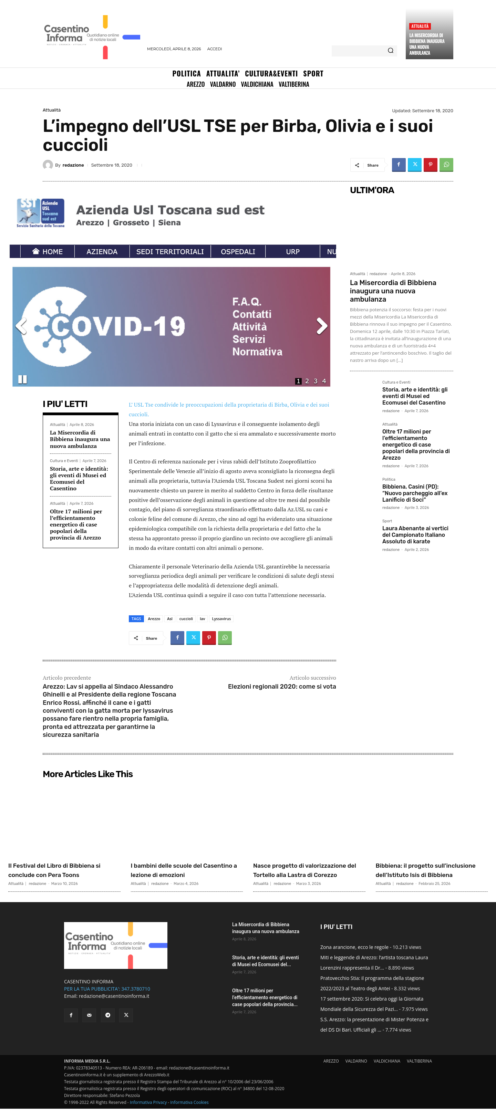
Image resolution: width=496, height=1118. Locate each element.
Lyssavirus (221, 618)
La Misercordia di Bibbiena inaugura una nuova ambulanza (426, 44)
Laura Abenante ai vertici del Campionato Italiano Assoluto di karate (415, 535)
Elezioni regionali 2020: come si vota (282, 686)
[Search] (390, 50)
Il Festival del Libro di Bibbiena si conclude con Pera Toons (63, 869)
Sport (387, 521)
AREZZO (331, 1070)
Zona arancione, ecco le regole (354, 956)
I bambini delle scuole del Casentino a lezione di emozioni (176, 874)
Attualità (419, 26)
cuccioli (186, 618)
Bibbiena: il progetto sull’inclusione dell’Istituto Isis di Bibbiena (431, 874)
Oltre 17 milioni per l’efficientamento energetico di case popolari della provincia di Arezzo (76, 525)
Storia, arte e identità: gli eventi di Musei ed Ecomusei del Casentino (79, 478)
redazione (73, 165)
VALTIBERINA (419, 1070)
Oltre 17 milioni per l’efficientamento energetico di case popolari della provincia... (265, 1006)
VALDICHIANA (387, 1070)
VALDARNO (356, 1070)
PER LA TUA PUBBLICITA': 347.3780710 (107, 998)
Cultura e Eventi (64, 461)
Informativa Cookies (189, 1112)
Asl (170, 618)
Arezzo (154, 618)
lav (202, 618)
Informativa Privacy (148, 1112)
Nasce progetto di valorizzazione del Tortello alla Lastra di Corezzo (307, 874)
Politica (388, 480)
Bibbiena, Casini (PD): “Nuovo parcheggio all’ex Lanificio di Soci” (414, 493)
